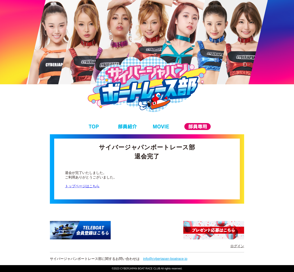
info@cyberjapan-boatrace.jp (165, 259)
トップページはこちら (82, 186)
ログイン (237, 246)
